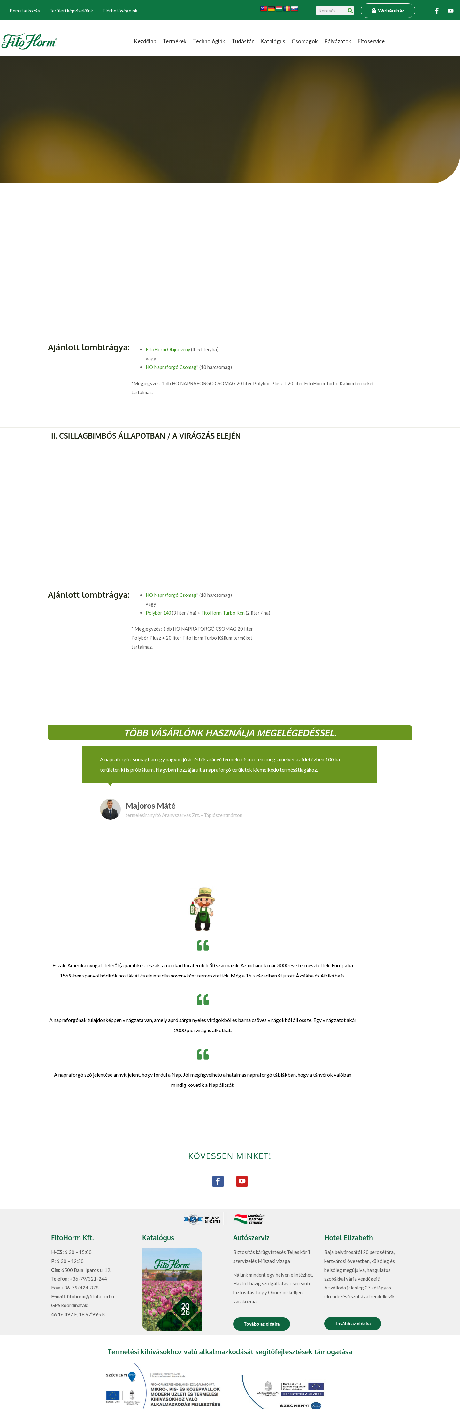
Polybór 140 (159, 570)
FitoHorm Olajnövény (169, 349)
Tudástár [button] (243, 41)
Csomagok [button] (305, 41)
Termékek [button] (175, 41)
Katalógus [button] (272, 41)
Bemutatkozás (25, 10)
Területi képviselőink (71, 10)
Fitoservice (371, 41)
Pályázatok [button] (337, 41)
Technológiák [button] (209, 41)
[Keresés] (350, 10)
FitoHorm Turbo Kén (225, 570)
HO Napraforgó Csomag (172, 367)
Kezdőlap (145, 41)
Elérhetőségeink (120, 10)
